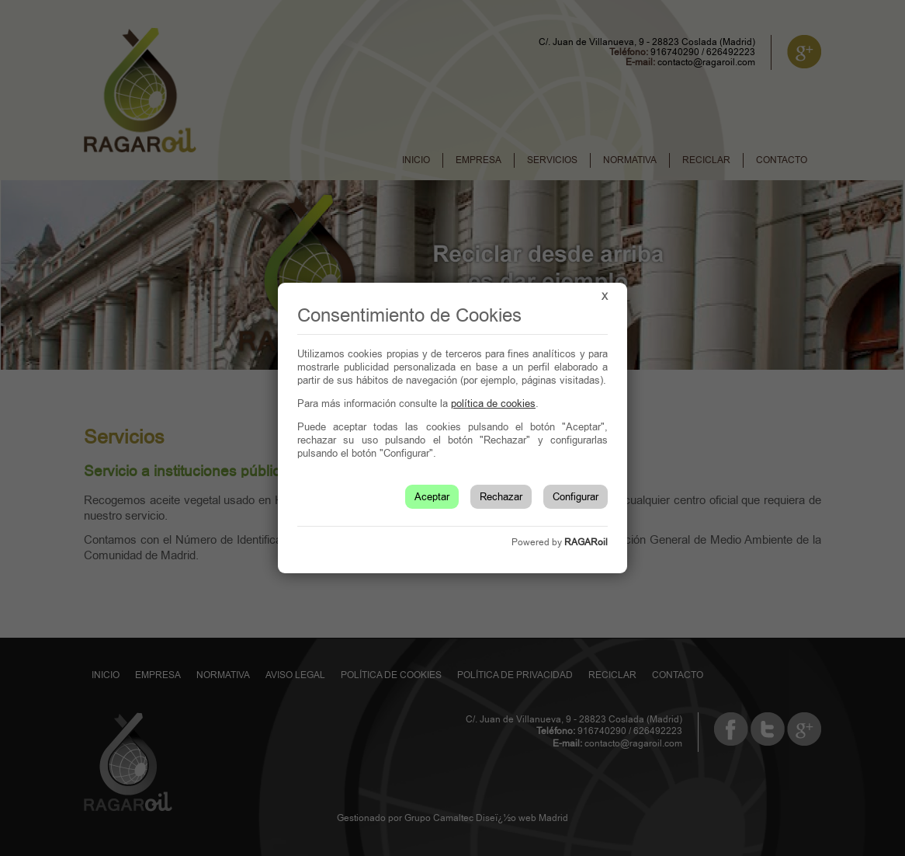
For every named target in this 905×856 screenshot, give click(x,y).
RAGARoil (586, 542)
